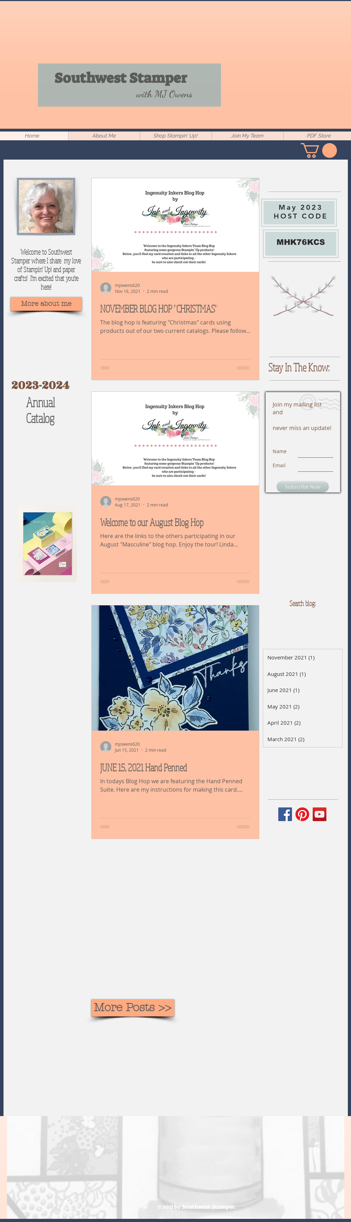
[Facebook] (285, 814)
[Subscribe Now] (303, 486)
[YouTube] (319, 814)
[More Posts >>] (132, 1007)
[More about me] (46, 304)
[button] (319, 150)
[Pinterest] (302, 814)
